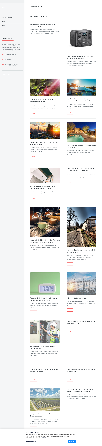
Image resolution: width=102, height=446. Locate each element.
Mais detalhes (44, 437)
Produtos (4, 29)
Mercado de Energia (7, 17)
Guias (3, 21)
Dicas (3, 25)
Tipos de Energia (6, 14)
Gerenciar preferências (31, 441)
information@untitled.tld (10, 54)
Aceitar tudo (72, 441)
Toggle (27, 3)
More (33, 38)
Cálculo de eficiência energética (77, 298)
